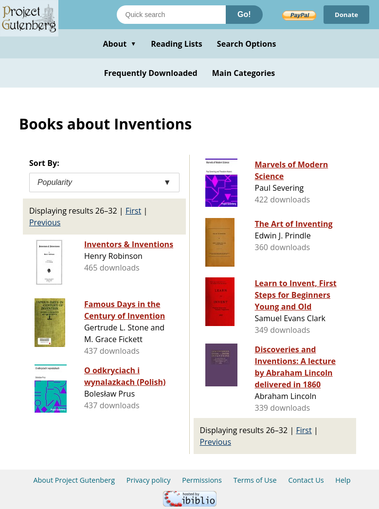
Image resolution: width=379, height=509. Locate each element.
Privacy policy (148, 480)
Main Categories (243, 73)
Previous (45, 222)
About (119, 44)
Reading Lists (176, 43)
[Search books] (171, 14)
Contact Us (306, 480)
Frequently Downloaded (151, 73)
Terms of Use (255, 480)
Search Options (246, 43)
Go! (244, 14)
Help (342, 480)
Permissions (202, 480)
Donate (345, 14)
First (133, 210)
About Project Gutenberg (74, 480)
